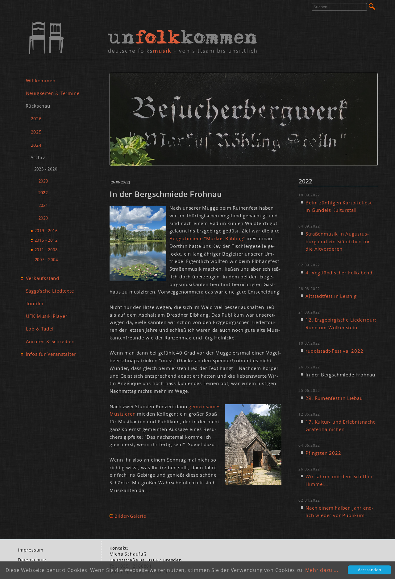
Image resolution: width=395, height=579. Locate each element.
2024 (36, 145)
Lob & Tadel (40, 329)
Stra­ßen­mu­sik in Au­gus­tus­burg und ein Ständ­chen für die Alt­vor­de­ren (338, 241)
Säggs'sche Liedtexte (50, 291)
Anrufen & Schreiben (50, 341)
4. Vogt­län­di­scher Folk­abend (339, 272)
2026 (36, 118)
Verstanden (369, 570)
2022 (43, 192)
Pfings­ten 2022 (323, 453)
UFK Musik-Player (47, 316)
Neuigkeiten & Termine (53, 93)
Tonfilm (35, 303)
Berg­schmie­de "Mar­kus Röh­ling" (207, 238)
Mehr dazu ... (321, 570)
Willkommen (41, 80)
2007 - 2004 (46, 259)
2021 (43, 205)
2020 (43, 218)
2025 (36, 132)
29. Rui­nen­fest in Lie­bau (334, 398)
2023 (43, 181)
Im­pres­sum (31, 550)
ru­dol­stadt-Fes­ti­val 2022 (334, 351)
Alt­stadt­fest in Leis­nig (331, 296)
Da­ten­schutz (32, 560)
